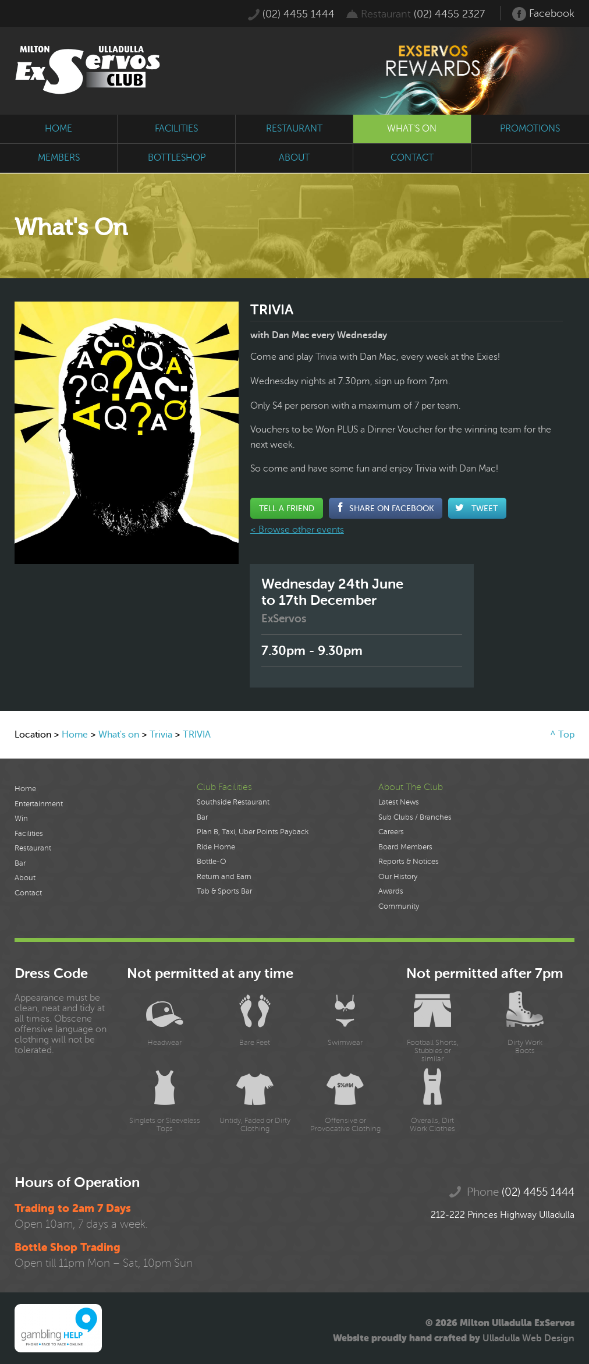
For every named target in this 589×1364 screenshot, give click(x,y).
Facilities (29, 834)
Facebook (543, 14)
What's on (118, 734)
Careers (391, 832)
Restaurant (33, 848)
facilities (176, 128)
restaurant (294, 128)
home (58, 128)
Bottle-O (211, 862)
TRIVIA (197, 734)
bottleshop (176, 158)
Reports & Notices (408, 862)
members (59, 158)
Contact (28, 893)
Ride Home (216, 847)
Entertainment (39, 804)
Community (398, 906)
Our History (397, 877)
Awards (390, 891)
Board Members (405, 847)
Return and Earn (224, 877)
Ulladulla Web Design (528, 1338)
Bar (20, 863)
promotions (530, 128)
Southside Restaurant (233, 802)
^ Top (562, 734)
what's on (412, 128)
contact (412, 158)
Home (75, 734)
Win (21, 818)
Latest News (398, 802)
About (25, 878)
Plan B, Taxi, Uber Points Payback (252, 832)
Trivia (161, 734)
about (294, 158)
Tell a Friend (286, 508)
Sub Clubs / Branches (415, 817)
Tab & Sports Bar (224, 891)
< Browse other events (297, 530)
